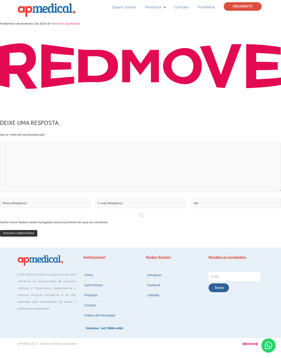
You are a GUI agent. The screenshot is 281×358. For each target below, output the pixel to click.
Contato (182, 7)
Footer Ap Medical (68, 23)
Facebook (153, 285)
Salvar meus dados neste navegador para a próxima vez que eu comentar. (54, 222)
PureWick (206, 7)
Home (89, 275)
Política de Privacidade (100, 315)
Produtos (155, 7)
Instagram (154, 275)
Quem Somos (124, 7)
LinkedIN (153, 295)
